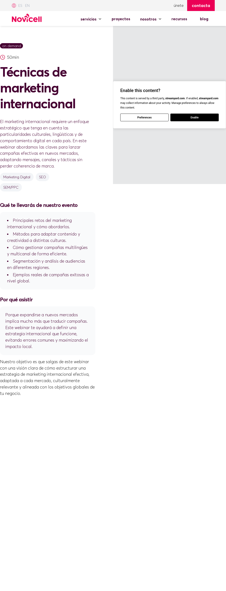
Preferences (144, 117)
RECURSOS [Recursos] (179, 19)
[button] (91, 19)
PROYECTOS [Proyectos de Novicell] (121, 19)
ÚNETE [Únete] (179, 5)
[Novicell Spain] (26, 17)
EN (27, 5)
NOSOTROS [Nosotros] (148, 19)
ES (20, 5)
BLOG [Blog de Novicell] (204, 19)
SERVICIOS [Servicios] (88, 19)
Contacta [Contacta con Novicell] (201, 5)
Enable (194, 117)
